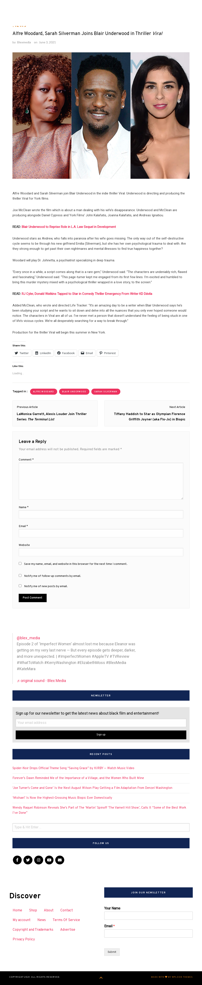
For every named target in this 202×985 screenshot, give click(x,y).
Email (109, 926)
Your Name (112, 908)
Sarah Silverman (105, 392)
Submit (112, 951)
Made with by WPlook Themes (172, 977)
